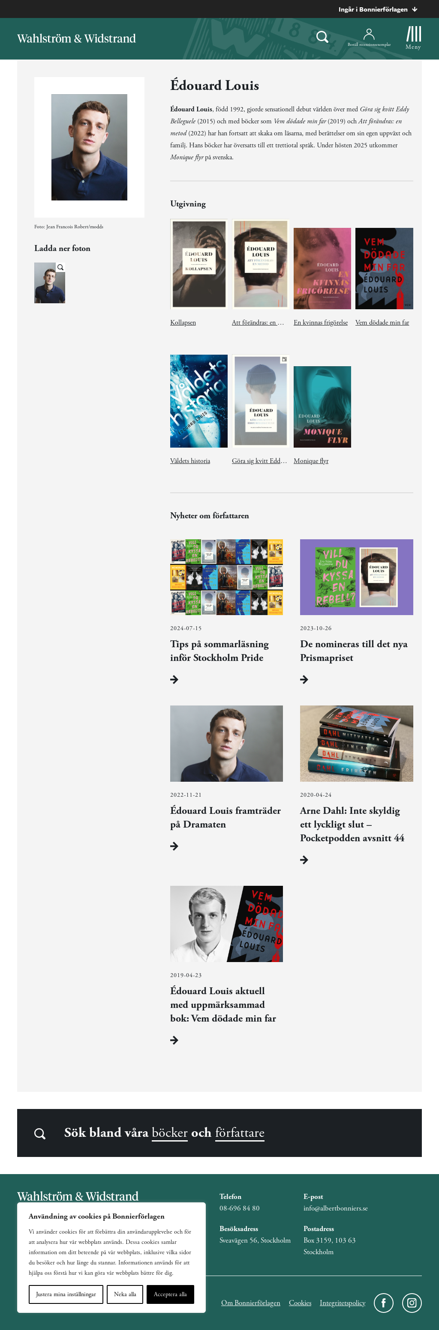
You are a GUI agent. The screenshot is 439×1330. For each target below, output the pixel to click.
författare (240, 1133)
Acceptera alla (170, 1294)
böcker (170, 1133)
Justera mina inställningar (66, 1294)
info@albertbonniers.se (336, 1208)
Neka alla (125, 1294)
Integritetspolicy (342, 1303)
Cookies (300, 1303)
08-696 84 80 (240, 1208)
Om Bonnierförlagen (250, 1303)
